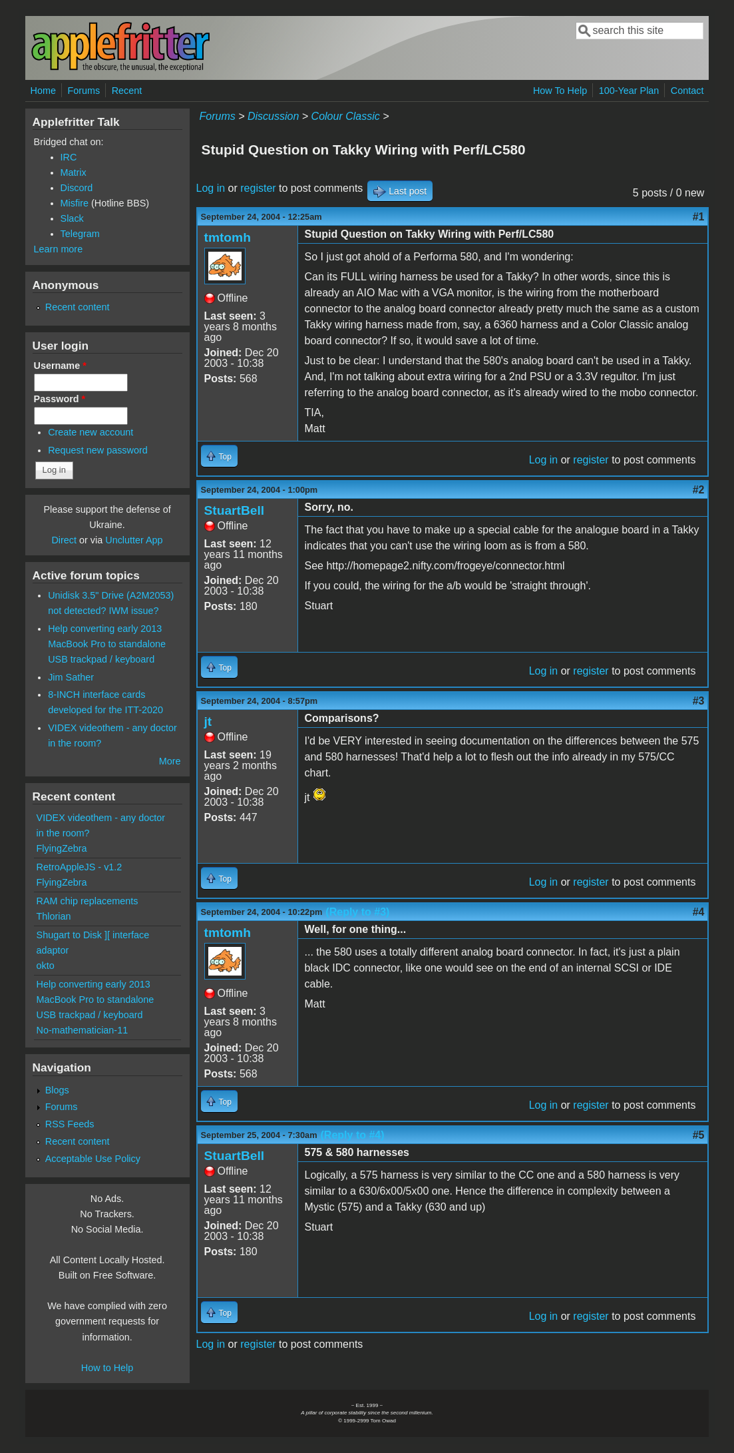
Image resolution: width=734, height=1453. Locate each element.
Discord (77, 187)
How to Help (107, 1367)
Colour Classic (345, 116)
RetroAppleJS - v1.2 (79, 867)
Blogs (57, 1090)
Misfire (75, 203)
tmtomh (227, 237)
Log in (211, 188)
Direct (64, 540)
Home (43, 90)
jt (208, 721)
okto (46, 965)
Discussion (273, 116)
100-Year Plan (629, 90)
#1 (699, 216)
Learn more (58, 249)
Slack (72, 218)
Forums (83, 90)
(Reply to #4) (353, 1135)
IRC (69, 157)
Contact (687, 90)
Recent (127, 90)
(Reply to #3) (357, 912)
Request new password (98, 450)
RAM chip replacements (87, 901)
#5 (699, 1135)
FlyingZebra (62, 848)
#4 (699, 912)
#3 (699, 701)
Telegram (80, 233)
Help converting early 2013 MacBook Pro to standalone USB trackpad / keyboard (107, 644)
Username (60, 365)
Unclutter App (133, 540)
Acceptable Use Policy (92, 1158)
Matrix (74, 172)
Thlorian (54, 916)
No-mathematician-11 (82, 1030)
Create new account (90, 432)
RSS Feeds (69, 1124)
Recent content (77, 307)
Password (60, 399)
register (257, 188)
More (170, 761)
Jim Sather (71, 677)
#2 (699, 489)
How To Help (560, 90)
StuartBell (234, 510)
